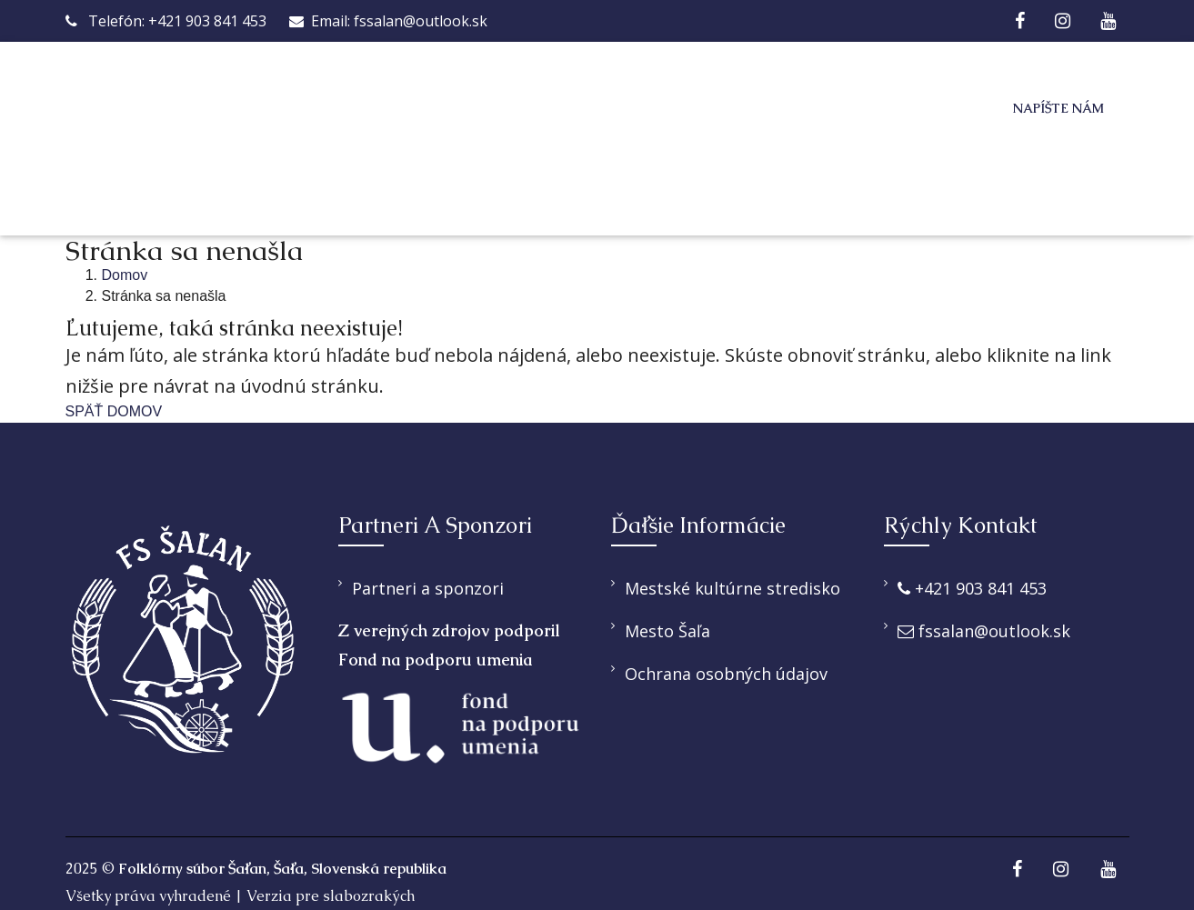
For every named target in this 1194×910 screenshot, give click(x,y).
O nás (414, 109)
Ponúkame (526, 109)
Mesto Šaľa (667, 631)
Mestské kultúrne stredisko (732, 588)
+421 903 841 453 (972, 588)
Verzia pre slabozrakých (330, 895)
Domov (323, 109)
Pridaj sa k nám (694, 109)
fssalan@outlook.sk (984, 631)
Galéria (845, 109)
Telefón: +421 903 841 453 (165, 21)
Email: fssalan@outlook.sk (388, 21)
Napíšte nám (1058, 108)
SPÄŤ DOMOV (114, 411)
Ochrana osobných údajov (726, 674)
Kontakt (334, 183)
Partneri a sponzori (428, 588)
